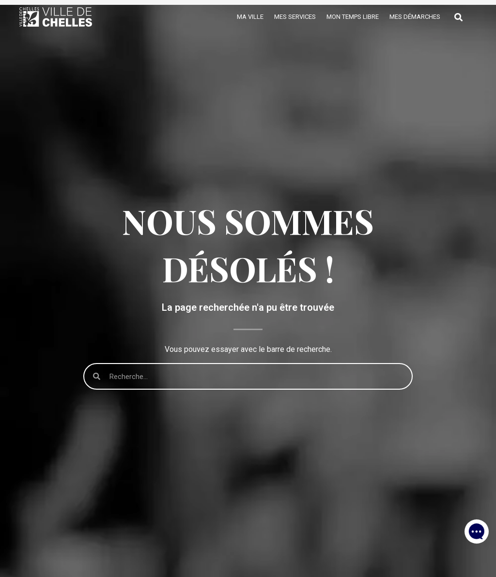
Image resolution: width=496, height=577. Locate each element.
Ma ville (250, 16)
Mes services (295, 16)
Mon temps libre (352, 16)
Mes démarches (414, 16)
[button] (477, 528)
